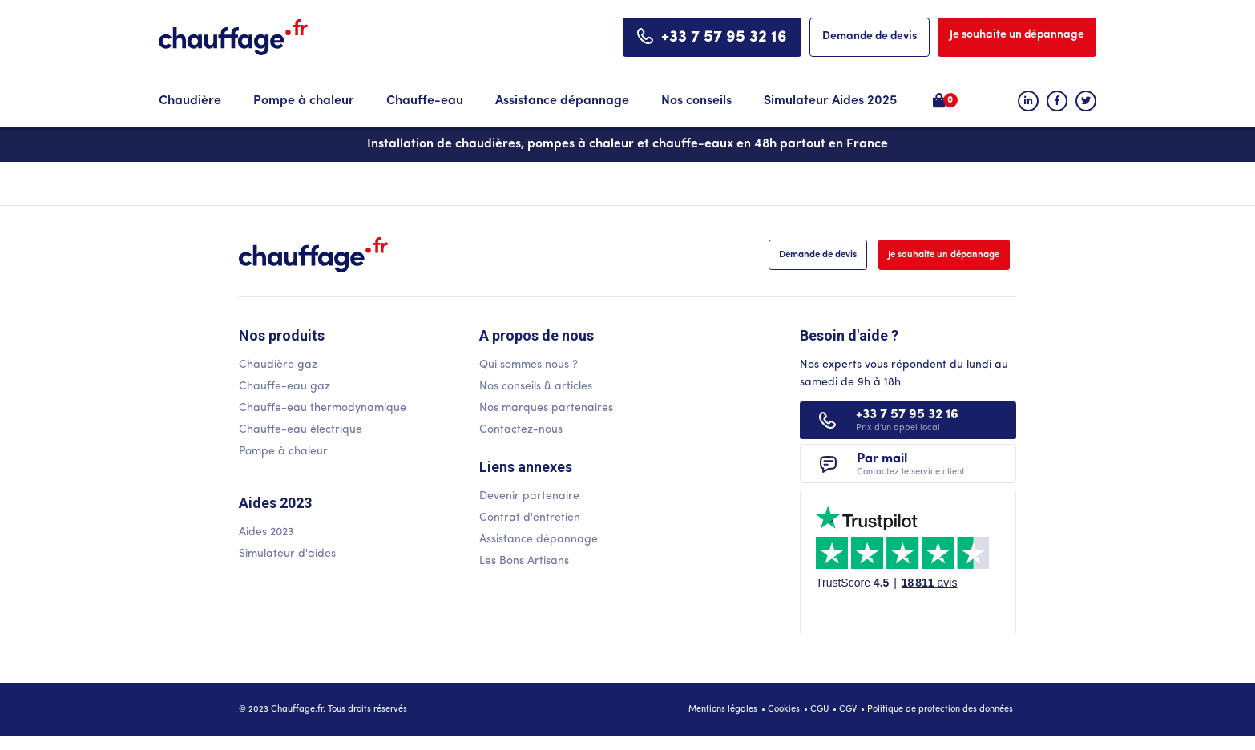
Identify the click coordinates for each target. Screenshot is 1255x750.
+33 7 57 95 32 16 (724, 38)
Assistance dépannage (562, 101)
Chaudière (190, 101)
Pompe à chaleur (303, 101)
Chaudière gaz (278, 367)
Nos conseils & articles (535, 388)
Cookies (784, 724)
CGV (848, 724)
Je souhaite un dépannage (1017, 35)
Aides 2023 (266, 534)
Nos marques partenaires (546, 410)
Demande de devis (869, 36)
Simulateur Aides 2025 (830, 101)
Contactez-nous (521, 431)
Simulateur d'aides (287, 556)
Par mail (907, 476)
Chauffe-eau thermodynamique (322, 410)
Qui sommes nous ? (528, 367)
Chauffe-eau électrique (300, 431)
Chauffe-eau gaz (284, 388)
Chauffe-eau (424, 101)
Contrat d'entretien (529, 521)
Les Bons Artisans (524, 564)
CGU (819, 724)
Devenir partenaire (529, 500)
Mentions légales (722, 724)
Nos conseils (696, 101)
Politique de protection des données (940, 724)
